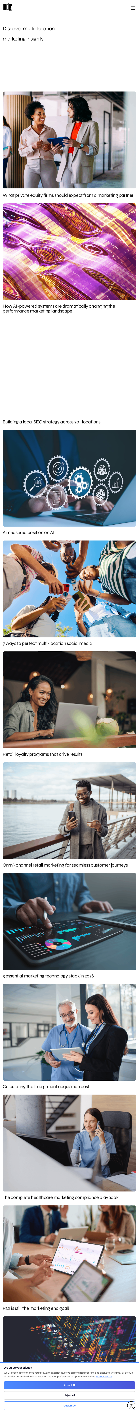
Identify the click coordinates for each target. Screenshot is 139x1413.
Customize (69, 1405)
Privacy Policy (104, 1376)
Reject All (69, 1395)
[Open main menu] (133, 9)
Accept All (69, 1385)
